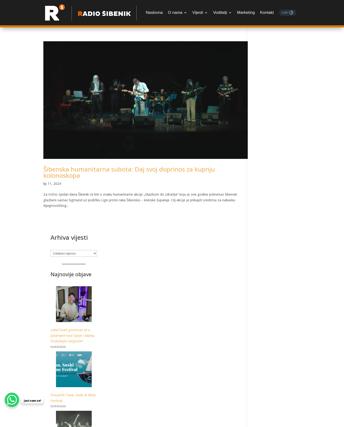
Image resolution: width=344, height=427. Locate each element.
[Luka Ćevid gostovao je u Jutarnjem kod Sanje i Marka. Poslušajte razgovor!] (277, 119)
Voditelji (220, 12)
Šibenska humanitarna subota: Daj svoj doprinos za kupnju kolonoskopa (129, 163)
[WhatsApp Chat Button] (12, 400)
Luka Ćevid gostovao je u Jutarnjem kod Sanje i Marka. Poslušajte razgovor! (276, 150)
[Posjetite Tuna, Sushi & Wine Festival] (277, 184)
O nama (175, 12)
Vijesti (197, 12)
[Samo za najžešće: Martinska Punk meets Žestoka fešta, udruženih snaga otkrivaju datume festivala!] (277, 243)
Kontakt (267, 12)
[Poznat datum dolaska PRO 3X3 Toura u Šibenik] (277, 314)
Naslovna (154, 12)
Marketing (246, 12)
